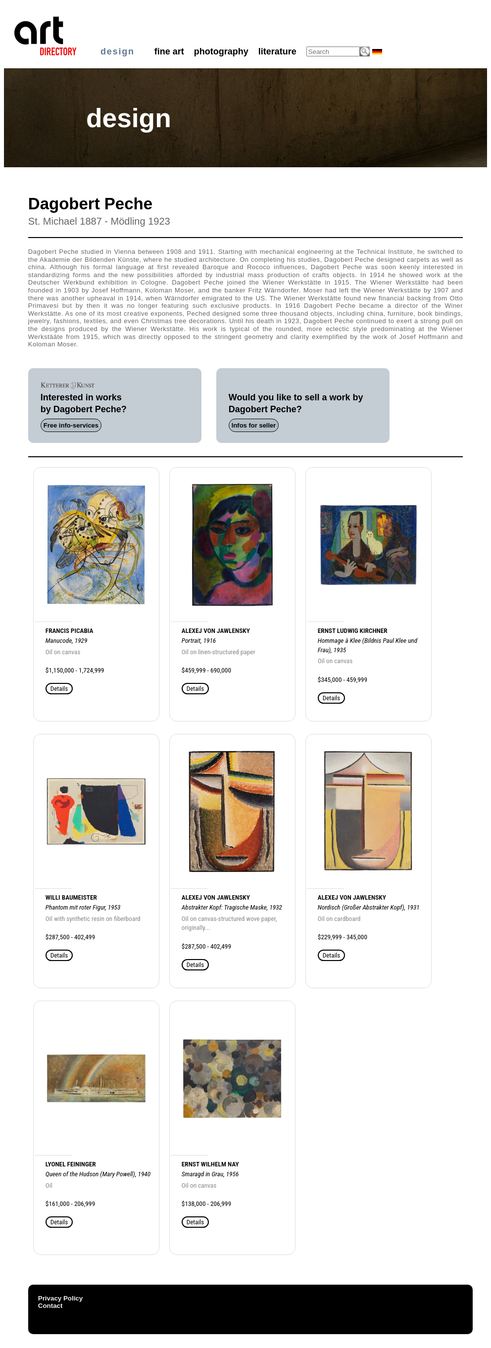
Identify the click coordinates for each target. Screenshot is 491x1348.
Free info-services (71, 425)
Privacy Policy (60, 1298)
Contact (50, 1305)
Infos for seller (254, 425)
